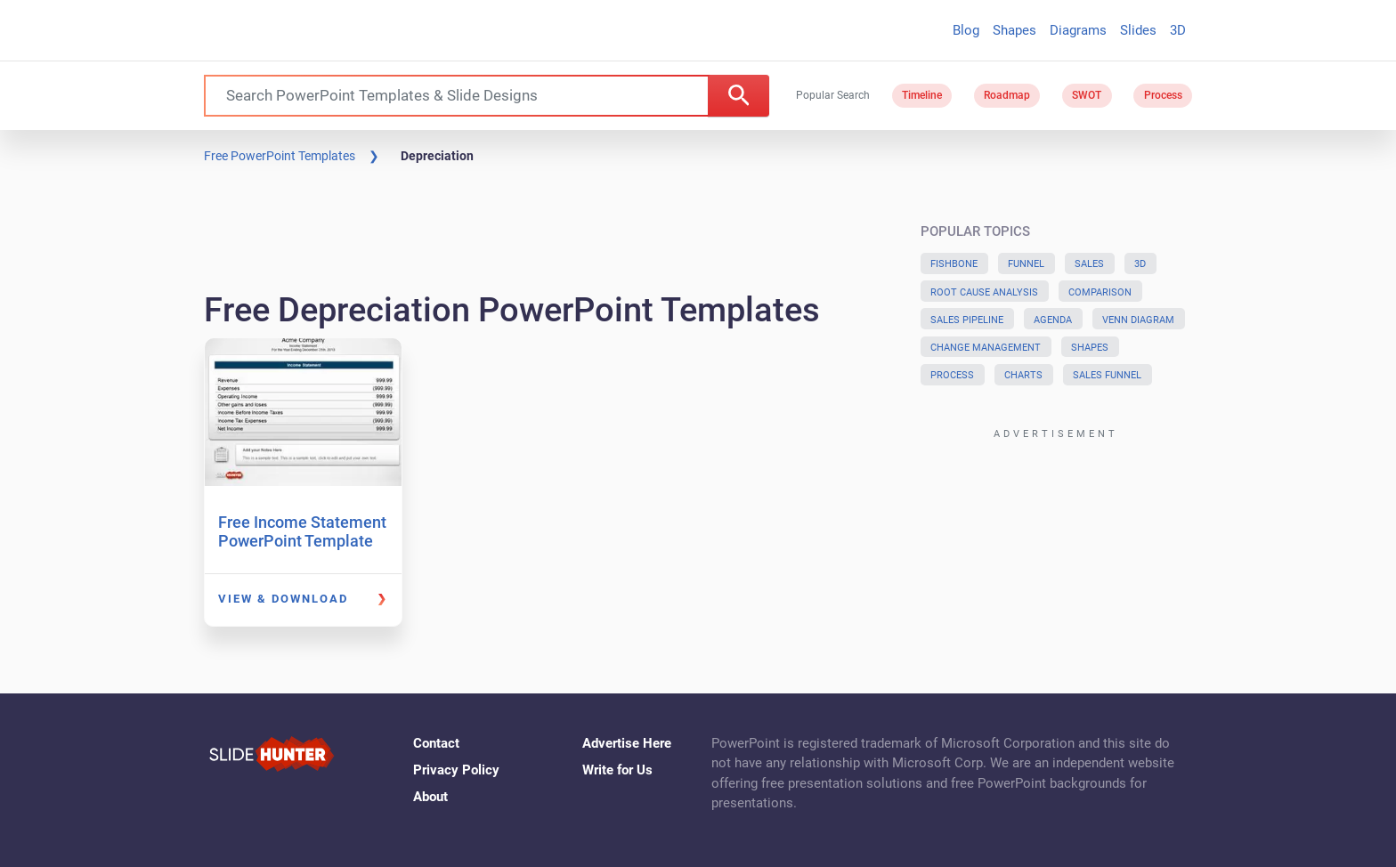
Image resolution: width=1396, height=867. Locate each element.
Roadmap (1007, 95)
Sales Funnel (1107, 375)
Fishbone (954, 264)
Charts (1023, 375)
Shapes (1014, 30)
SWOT (1086, 95)
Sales (1089, 264)
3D (1178, 30)
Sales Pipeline (966, 320)
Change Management (985, 347)
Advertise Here (626, 743)
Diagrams (1078, 30)
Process (1163, 95)
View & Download (283, 598)
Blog (966, 30)
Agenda (1053, 320)
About (430, 797)
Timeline (922, 95)
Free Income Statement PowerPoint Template (302, 532)
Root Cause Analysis (984, 292)
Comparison (1100, 292)
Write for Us (617, 770)
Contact (436, 743)
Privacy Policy (456, 770)
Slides (1138, 30)
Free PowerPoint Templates (279, 156)
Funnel (1026, 264)
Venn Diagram (1138, 320)
